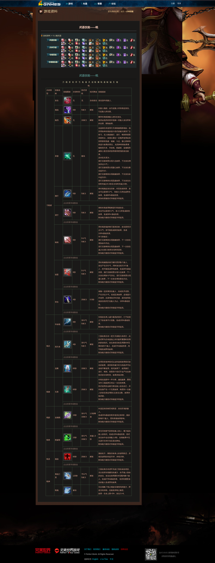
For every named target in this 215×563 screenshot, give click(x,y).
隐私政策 (115, 549)
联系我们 (96, 549)
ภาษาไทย (104, 559)
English (95, 559)
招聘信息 (124, 549)
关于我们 (87, 549)
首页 (122, 11)
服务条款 (106, 549)
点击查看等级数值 (70, 203)
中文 (111, 559)
